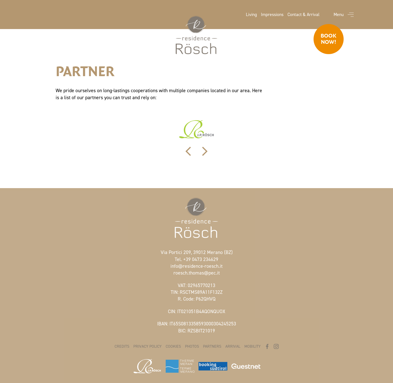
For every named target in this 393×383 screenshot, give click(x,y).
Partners (212, 346)
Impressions (272, 15)
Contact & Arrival (303, 15)
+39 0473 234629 (200, 259)
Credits (122, 346)
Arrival (232, 346)
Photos (192, 346)
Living (251, 15)
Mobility (252, 346)
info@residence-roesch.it (196, 266)
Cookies (173, 346)
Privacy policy (147, 346)
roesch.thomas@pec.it (196, 273)
